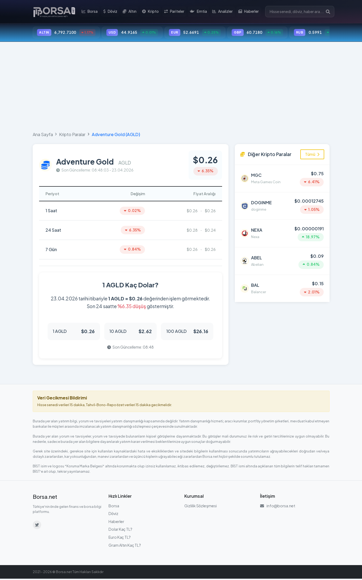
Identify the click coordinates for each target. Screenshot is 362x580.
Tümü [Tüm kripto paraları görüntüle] (312, 154)
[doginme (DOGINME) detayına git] (282, 205)
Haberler (248, 11)
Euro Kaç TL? (120, 538)
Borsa (90, 11)
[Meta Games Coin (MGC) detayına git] (282, 178)
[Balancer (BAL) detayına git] (282, 286)
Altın (130, 11)
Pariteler (174, 11)
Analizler (222, 11)
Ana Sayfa (43, 134)
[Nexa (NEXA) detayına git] (282, 232)
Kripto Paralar (72, 134)
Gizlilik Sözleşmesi (200, 506)
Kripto (150, 11)
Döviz (111, 11)
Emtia (198, 11)
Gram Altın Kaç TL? (125, 546)
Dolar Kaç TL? (120, 530)
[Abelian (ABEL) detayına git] (282, 259)
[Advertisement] (181, 85)
